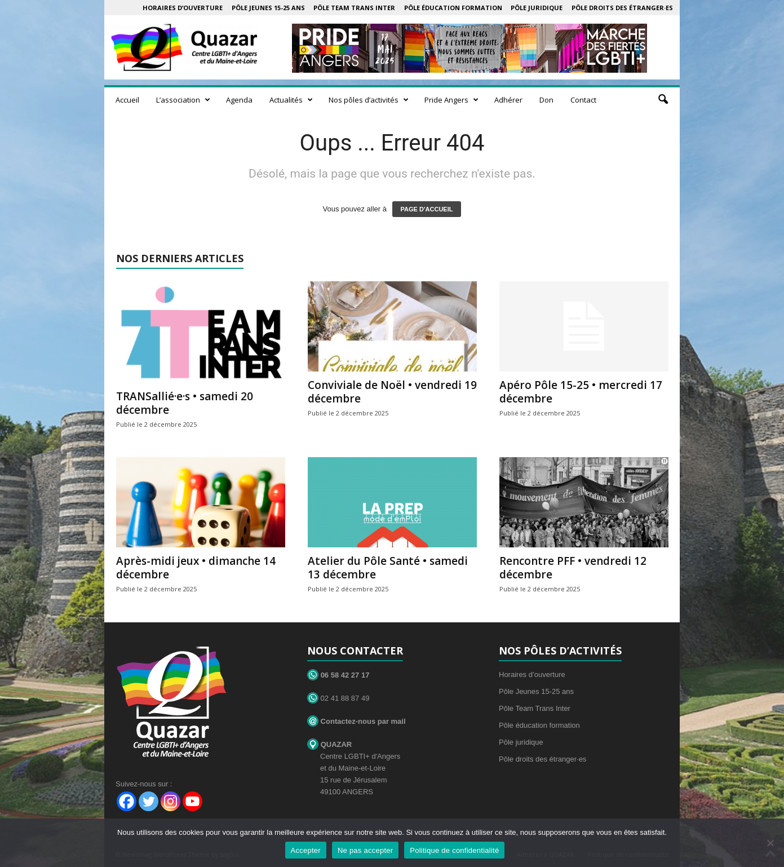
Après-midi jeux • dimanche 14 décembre (196, 568)
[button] (662, 99)
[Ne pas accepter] (770, 842)
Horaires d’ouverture (183, 7)
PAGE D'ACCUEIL (427, 209)
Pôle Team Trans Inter (354, 7)
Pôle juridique (536, 7)
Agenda (239, 100)
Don (546, 100)
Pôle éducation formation (453, 7)
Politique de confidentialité (454, 850)
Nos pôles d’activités (369, 99)
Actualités (291, 99)
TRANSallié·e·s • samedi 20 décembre (184, 403)
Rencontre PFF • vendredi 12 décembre (572, 568)
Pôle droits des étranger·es (622, 7)
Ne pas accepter (365, 850)
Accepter (306, 850)
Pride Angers (451, 99)
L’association (183, 99)
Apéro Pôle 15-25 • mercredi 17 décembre (580, 392)
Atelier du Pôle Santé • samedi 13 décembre (388, 568)
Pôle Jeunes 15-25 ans (268, 7)
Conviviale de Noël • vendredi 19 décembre (392, 392)
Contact (583, 100)
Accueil (127, 100)
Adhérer (508, 100)
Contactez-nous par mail (356, 721)
